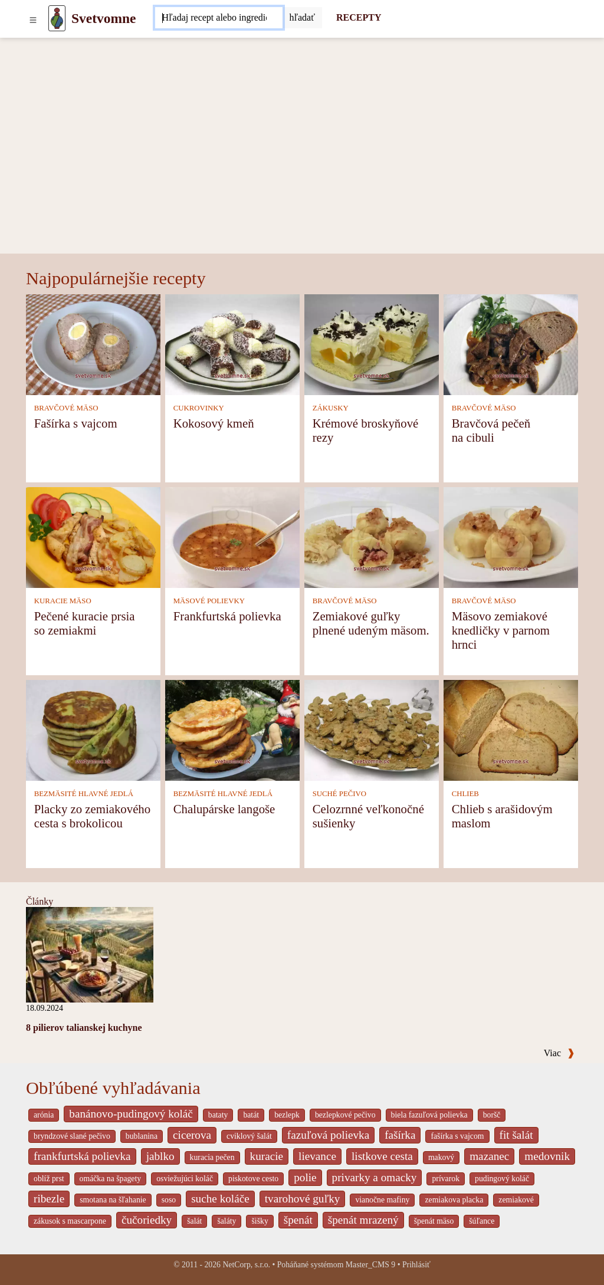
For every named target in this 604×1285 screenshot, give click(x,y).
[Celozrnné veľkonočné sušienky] (371, 729)
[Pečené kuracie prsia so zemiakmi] (93, 536)
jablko (160, 1156)
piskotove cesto (253, 1178)
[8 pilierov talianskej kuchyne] (89, 953)
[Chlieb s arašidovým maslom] (511, 729)
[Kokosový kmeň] (232, 343)
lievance (317, 1156)
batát (251, 1114)
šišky (259, 1221)
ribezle (49, 1198)
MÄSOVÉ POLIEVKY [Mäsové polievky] (209, 601)
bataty (218, 1114)
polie (305, 1177)
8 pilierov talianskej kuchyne (84, 1028)
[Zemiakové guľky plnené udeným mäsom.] (371, 536)
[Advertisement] (302, 165)
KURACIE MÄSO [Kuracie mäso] (62, 601)
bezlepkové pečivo (345, 1114)
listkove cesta (382, 1156)
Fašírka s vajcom (75, 423)
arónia (44, 1114)
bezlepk (287, 1114)
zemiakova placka (454, 1199)
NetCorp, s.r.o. (246, 1264)
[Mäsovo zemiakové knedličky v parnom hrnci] (511, 536)
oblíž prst (49, 1178)
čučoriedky (147, 1220)
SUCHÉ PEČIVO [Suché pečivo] (339, 794)
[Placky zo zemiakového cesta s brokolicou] (93, 729)
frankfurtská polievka (82, 1156)
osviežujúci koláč (184, 1178)
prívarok (445, 1178)
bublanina (141, 1136)
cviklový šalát (249, 1136)
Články (39, 901)
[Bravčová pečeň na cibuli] (511, 343)
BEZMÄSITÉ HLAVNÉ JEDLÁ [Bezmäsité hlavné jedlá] (83, 794)
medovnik (547, 1156)
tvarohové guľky (302, 1198)
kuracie (266, 1156)
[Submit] (303, 17)
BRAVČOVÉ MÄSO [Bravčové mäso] (66, 408)
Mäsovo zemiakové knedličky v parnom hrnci (501, 630)
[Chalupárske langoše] (232, 729)
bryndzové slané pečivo (72, 1136)
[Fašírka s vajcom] (93, 343)
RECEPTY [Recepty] (358, 17)
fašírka (400, 1135)
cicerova (192, 1135)
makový (441, 1157)
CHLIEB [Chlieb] (465, 794)
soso (169, 1199)
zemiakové (516, 1199)
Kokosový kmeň (213, 423)
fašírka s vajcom (457, 1136)
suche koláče (220, 1198)
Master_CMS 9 (370, 1264)
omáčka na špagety (111, 1178)
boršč (492, 1114)
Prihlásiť (416, 1264)
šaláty (226, 1221)
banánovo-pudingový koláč (130, 1113)
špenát (298, 1220)
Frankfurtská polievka (227, 616)
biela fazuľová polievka (429, 1114)
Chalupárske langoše (224, 809)
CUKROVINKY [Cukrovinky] (198, 408)
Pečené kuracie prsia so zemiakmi (84, 623)
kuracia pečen (212, 1157)
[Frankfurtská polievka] (232, 536)
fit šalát (516, 1135)
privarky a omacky (374, 1177)
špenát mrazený (363, 1220)
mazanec (489, 1156)
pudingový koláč (502, 1178)
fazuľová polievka (328, 1135)
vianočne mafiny (382, 1199)
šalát (194, 1221)
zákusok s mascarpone (70, 1221)
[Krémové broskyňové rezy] (371, 343)
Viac (559, 1053)
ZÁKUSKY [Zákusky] (331, 408)
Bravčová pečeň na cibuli (491, 430)
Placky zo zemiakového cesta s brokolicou (92, 816)
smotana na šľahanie (113, 1199)
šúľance (481, 1221)
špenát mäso (434, 1221)
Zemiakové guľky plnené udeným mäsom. (371, 623)
